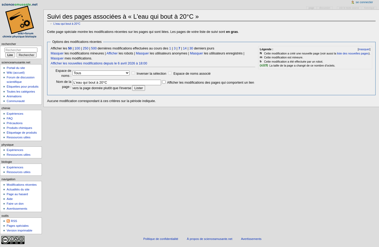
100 (77, 48)
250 (85, 48)
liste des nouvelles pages (352, 53)
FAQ (10, 118)
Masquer (57, 53)
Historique (369, 8)
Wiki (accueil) (15, 72)
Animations (14, 96)
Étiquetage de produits (22, 132)
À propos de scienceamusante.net (209, 238)
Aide (10, 198)
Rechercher (9, 44)
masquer (364, 49)
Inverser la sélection (151, 73)
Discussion (324, 8)
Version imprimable (19, 230)
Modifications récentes (22, 184)
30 (191, 48)
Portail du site (16, 67)
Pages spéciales (17, 225)
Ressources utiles (18, 137)
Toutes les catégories (21, 91)
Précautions (14, 123)
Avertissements (17, 208)
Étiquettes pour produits (22, 86)
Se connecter (364, 2)
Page (311, 8)
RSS (14, 221)
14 (185, 48)
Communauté (16, 101)
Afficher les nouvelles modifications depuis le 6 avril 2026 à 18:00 (99, 63)
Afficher (112, 53)
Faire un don (15, 203)
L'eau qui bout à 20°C (66, 23)
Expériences (15, 113)
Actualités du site (18, 189)
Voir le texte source (349, 8)
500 (94, 48)
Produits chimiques (19, 127)
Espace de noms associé (192, 73)
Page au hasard (17, 194)
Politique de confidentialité (160, 238)
